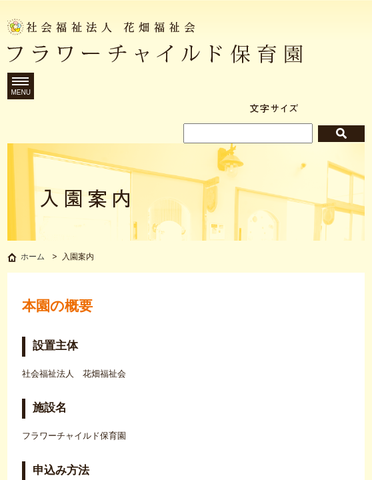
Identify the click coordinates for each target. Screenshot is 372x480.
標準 (318, 108)
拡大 (351, 108)
